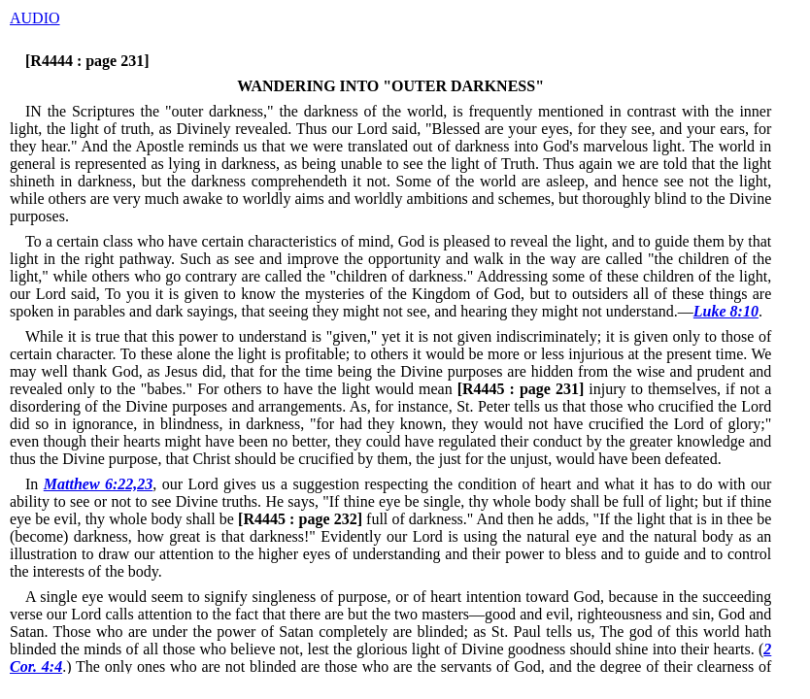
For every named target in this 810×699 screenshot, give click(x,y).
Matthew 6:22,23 (98, 484)
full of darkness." (353, 519)
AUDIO (35, 18)
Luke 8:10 (726, 311)
